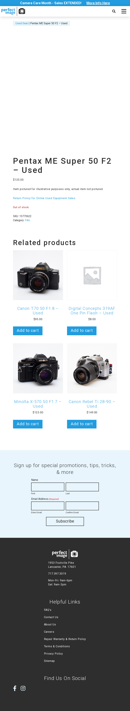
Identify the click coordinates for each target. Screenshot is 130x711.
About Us (50, 624)
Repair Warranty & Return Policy (65, 638)
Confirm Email (72, 512)
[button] (124, 11)
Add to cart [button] (28, 330)
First (33, 493)
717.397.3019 (57, 573)
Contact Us (51, 617)
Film (27, 220)
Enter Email (36, 512)
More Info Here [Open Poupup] (98, 3)
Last (68, 493)
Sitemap (49, 660)
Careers (49, 631)
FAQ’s (47, 609)
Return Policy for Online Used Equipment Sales (44, 198)
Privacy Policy (53, 653)
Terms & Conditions (57, 646)
